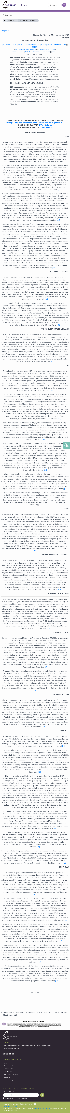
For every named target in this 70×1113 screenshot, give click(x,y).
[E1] (52, 390)
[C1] (52, 361)
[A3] (58, 220)
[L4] (55, 828)
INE (64, 45)
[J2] (35, 690)
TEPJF (34, 47)
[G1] (59, 590)
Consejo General (8, 1068)
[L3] (56, 807)
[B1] (46, 299)
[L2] (39, 772)
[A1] (64, 161)
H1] (49, 628)
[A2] (59, 190)
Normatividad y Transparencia (13, 1080)
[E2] (59, 419)
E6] (40, 505)
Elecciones (7, 1077)
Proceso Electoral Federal (25, 49)
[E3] (44, 440)
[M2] (66, 920)
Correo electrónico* (8, 1091)
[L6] (64, 863)
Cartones (55, 52)
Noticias (11, 20)
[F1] (35, 551)
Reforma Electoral (32, 45)
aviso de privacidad (21, 1098)
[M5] (57, 981)
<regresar (5, 31)
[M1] (35, 894)
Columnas (46, 52)
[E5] (65, 489)
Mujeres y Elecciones (46, 49)
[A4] (53, 268)
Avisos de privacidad (10, 1106)
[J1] (46, 667)
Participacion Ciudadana (51, 45)
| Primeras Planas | (9, 45)
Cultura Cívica (8, 1071)
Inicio (5, 1063)
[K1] (44, 727)
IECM (6, 20)
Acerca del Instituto (9, 1066)
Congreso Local (17, 52)
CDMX (27, 52)
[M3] (63, 941)
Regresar (7, 15)
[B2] (58, 325)
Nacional (35, 52)
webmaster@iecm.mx (42, 1108)
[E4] (45, 470)
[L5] (38, 847)
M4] (39, 962)
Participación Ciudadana (11, 1074)
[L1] (63, 746)
